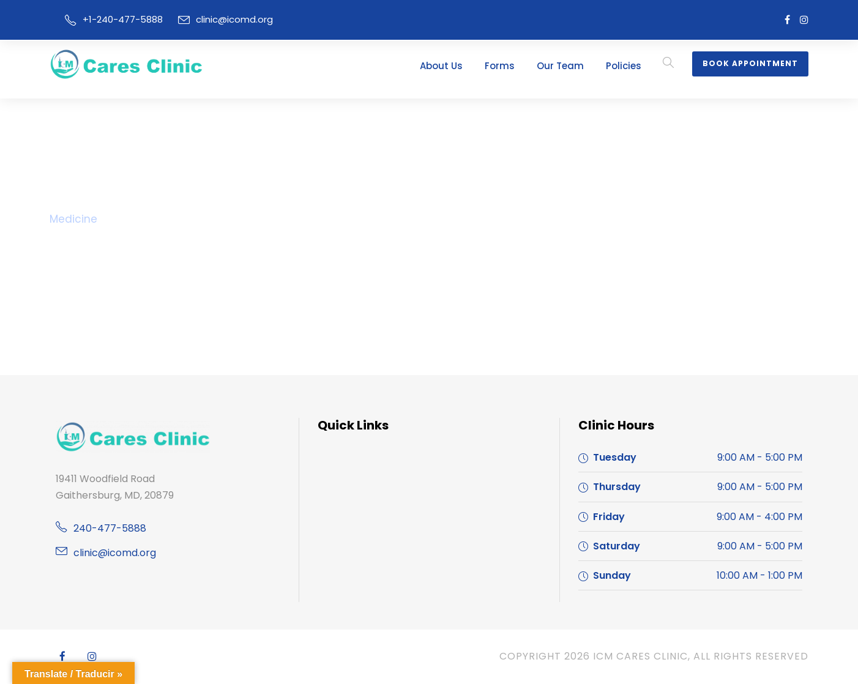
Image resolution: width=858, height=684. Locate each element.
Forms (521, 66)
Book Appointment (754, 63)
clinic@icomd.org (221, 19)
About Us (467, 66)
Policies (634, 66)
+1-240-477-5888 (118, 19)
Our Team (576, 66)
